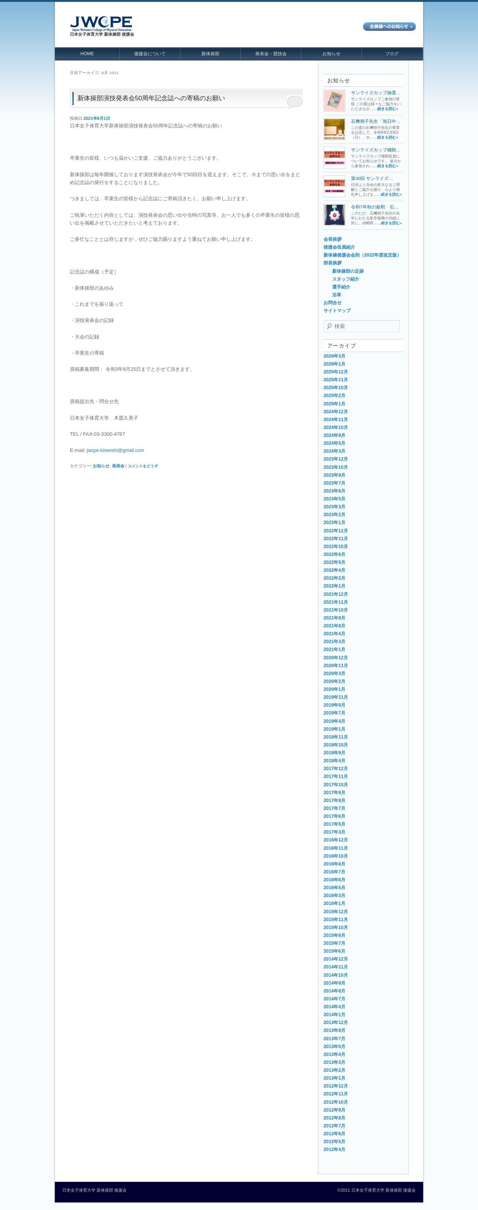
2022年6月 (334, 554)
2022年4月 (334, 570)
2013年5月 (334, 1046)
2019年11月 (336, 697)
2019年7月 (334, 713)
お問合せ (333, 302)
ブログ (392, 53)
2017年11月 (336, 776)
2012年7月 (334, 1125)
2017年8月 (334, 800)
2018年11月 (336, 737)
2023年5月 (334, 499)
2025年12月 (336, 372)
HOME (87, 53)
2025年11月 (336, 379)
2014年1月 (334, 1014)
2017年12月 (336, 768)
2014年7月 (334, 999)
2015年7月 (334, 943)
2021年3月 (334, 641)
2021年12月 (336, 594)
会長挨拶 (333, 239)
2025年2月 (334, 395)
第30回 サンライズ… (372, 178)
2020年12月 (336, 657)
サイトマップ (337, 310)
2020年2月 (334, 681)
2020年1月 (334, 689)
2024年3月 (334, 451)
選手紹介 (341, 287)
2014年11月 (336, 967)
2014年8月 (334, 991)
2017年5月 (334, 824)
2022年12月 (336, 530)
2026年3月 (334, 356)
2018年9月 (334, 752)
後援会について (150, 53)
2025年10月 (336, 387)
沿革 (336, 295)
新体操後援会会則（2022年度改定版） (362, 255)
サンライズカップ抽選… (376, 92)
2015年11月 (336, 919)
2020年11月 (336, 665)
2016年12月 (336, 840)
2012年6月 (334, 1133)
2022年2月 (334, 578)
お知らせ (331, 53)
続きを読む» (387, 109)
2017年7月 (334, 808)
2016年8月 (334, 864)
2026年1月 (334, 364)
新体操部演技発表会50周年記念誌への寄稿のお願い (151, 98)
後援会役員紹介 (339, 247)
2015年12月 (336, 911)
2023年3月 (334, 506)
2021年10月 (336, 610)
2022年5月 (334, 562)
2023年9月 (334, 475)
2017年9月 (334, 792)
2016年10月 (336, 856)
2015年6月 (334, 951)
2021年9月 (334, 618)
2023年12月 (336, 459)
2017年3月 (334, 832)
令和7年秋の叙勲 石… (374, 206)
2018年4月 (334, 760)
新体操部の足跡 (348, 271)
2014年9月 (334, 983)
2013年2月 (334, 1070)
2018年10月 (336, 745)
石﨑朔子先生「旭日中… (376, 121)
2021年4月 (334, 633)
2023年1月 (334, 522)
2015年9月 (334, 935)
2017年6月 (334, 816)
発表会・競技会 (271, 53)
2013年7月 (334, 1038)
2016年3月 (334, 895)
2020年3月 (334, 673)
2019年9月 (334, 705)
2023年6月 (334, 491)
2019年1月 (334, 729)
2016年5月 (334, 887)
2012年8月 (334, 1118)
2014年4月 (334, 1006)
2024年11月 (336, 419)
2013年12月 (336, 1022)
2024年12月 (336, 411)
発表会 (118, 466)
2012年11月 (336, 1094)
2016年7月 (334, 872)
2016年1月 (334, 903)
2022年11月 (336, 538)
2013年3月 (334, 1062)
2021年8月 (334, 625)
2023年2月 (334, 514)
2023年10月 (336, 467)
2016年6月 (334, 879)
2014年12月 (336, 959)
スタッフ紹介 (345, 279)
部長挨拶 (333, 263)
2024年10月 (336, 427)
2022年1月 (334, 586)
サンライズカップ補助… (376, 149)
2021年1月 (334, 649)
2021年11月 (336, 602)
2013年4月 (334, 1054)
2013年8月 (334, 1030)
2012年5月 (334, 1141)
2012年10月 (336, 1102)
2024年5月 (334, 443)
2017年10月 (336, 784)
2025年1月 (334, 403)
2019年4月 (334, 721)
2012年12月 (336, 1086)
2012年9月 (334, 1110)
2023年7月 (334, 483)
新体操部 (210, 53)
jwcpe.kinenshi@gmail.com (115, 450)
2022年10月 (336, 546)
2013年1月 (334, 1078)
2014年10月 (336, 975)
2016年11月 (336, 848)
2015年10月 (336, 927)
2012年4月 (334, 1149)
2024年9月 (334, 435)
